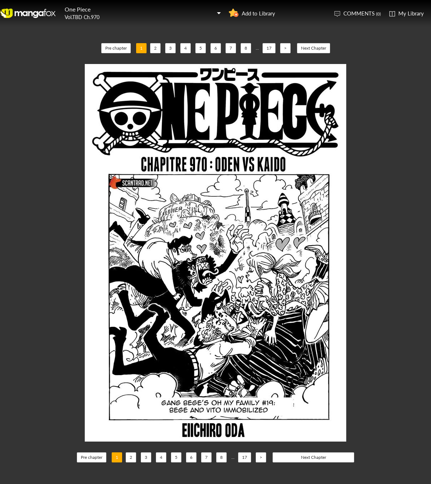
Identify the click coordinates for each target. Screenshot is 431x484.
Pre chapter (116, 48)
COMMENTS (362, 13)
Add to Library (258, 13)
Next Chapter (313, 48)
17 (269, 48)
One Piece (78, 9)
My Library (411, 13)
